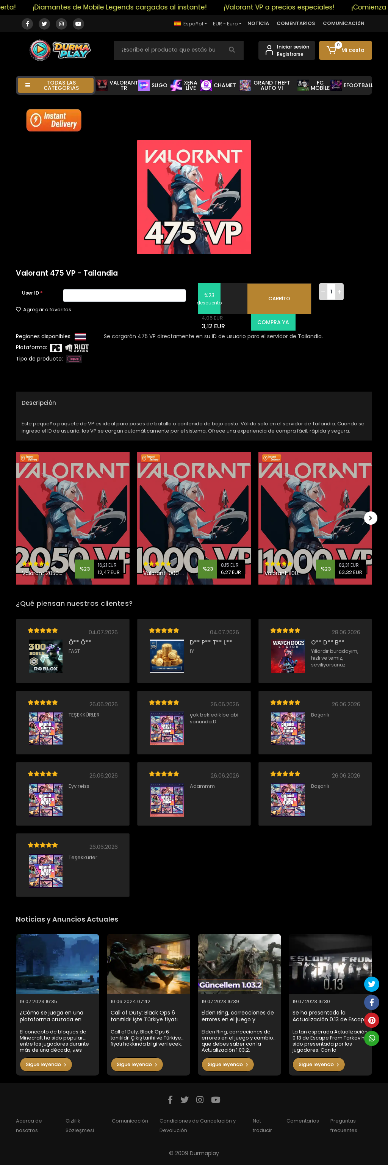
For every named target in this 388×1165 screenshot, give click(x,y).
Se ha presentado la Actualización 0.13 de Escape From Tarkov (330, 1016)
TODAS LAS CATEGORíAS (52, 85)
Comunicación (130, 1120)
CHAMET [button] (218, 85)
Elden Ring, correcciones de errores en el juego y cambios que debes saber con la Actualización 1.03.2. (238, 1016)
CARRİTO (279, 298)
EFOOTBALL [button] (352, 85)
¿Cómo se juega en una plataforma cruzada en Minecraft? (51, 1016)
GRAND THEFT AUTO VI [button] (264, 85)
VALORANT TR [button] (117, 85)
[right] (372, 518)
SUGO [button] (153, 85)
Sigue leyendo (46, 1064)
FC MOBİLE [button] (313, 85)
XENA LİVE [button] (184, 85)
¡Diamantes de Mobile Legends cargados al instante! (127, 7)
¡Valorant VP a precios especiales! (286, 7)
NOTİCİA (258, 23)
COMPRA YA (272, 322)
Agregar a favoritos (43, 309)
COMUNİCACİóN (344, 23)
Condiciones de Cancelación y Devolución (198, 1125)
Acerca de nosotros (29, 1125)
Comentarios (302, 1120)
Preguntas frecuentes (343, 1125)
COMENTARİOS (296, 23)
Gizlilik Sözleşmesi (80, 1125)
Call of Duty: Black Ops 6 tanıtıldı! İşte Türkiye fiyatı (144, 1016)
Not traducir (262, 1125)
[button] (345, 50)
